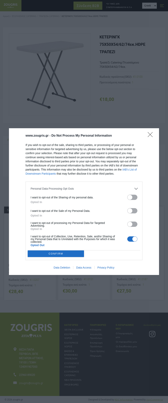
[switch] (132, 197)
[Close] (151, 136)
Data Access (83, 267)
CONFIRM (56, 253)
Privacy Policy (105, 267)
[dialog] (84, 201)
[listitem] (84, 189)
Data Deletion (62, 267)
